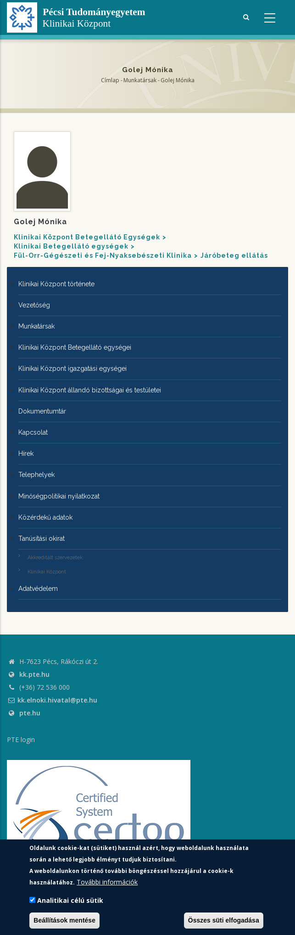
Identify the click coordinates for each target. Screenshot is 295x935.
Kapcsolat (33, 432)
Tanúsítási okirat (41, 538)
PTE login (21, 739)
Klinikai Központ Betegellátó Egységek (87, 237)
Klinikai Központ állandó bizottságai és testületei (89, 390)
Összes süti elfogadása (223, 920)
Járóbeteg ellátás (234, 255)
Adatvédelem (38, 588)
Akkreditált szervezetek (55, 558)
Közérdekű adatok (45, 517)
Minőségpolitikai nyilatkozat (59, 496)
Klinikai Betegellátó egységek (71, 246)
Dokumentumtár (42, 411)
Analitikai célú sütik (70, 900)
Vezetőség (34, 305)
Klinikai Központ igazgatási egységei (72, 368)
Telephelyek (36, 474)
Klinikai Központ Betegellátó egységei (74, 347)
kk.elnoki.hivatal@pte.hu (52, 700)
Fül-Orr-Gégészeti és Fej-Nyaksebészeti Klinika (103, 255)
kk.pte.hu (34, 674)
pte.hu (29, 712)
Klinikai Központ (47, 572)
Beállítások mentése (64, 920)
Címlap (110, 80)
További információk (107, 882)
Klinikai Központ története (56, 284)
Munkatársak (139, 80)
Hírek (25, 453)
